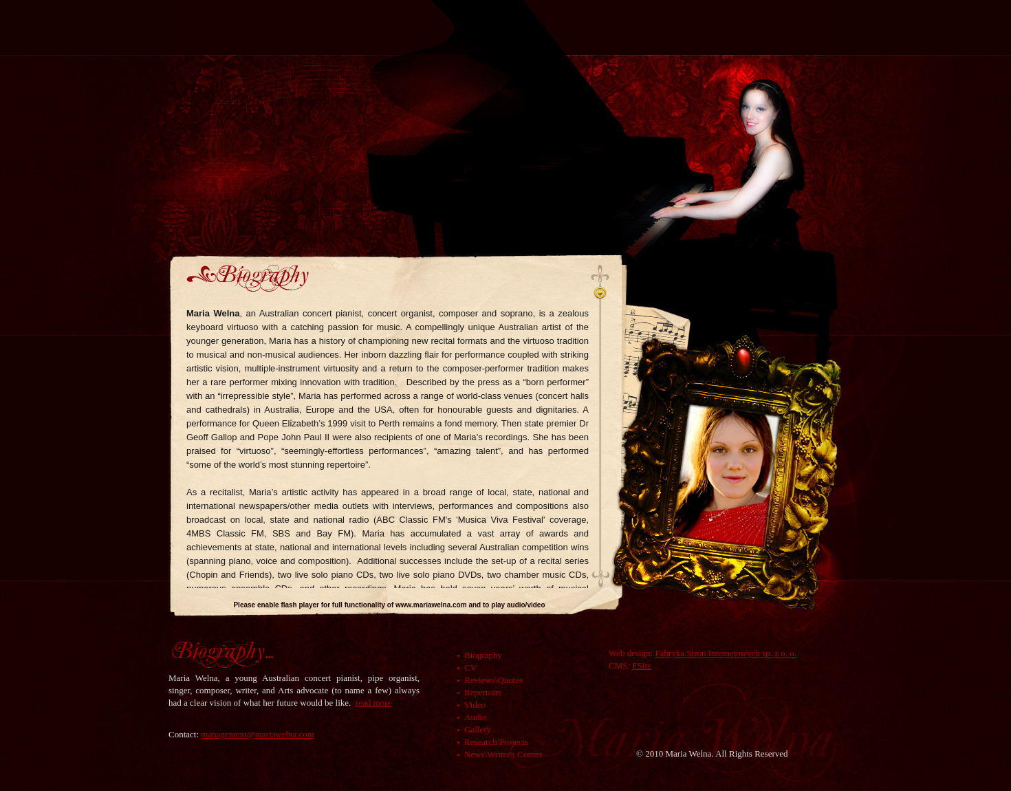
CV (470, 667)
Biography (483, 655)
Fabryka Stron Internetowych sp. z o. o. (725, 653)
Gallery (477, 729)
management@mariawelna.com (257, 734)
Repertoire (483, 692)
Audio (475, 717)
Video (475, 705)
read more (373, 702)
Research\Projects (496, 742)
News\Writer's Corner (503, 754)
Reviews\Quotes (493, 680)
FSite (641, 665)
